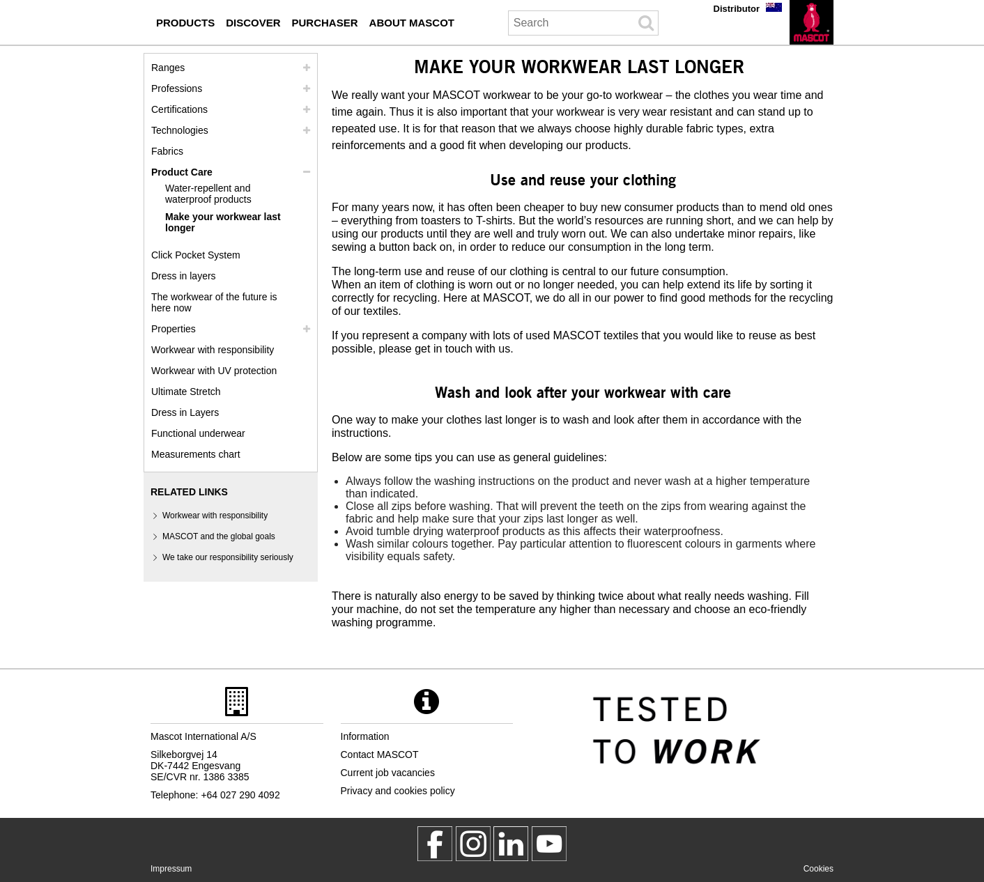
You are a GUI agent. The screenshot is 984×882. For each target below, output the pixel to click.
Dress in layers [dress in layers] (183, 275)
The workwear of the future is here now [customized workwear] (214, 302)
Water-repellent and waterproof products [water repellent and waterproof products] (208, 194)
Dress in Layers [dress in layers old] (185, 412)
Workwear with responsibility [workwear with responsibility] (212, 349)
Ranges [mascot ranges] (168, 67)
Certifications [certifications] (179, 109)
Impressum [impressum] (171, 869)
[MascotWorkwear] (434, 843)
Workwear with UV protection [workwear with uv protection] (214, 370)
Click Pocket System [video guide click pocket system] (195, 255)
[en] (811, 22)
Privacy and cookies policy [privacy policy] (398, 790)
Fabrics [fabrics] (167, 151)
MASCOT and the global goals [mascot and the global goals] (218, 536)
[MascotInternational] (549, 843)
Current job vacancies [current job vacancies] (388, 772)
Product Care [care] (182, 172)
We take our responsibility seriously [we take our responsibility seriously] (227, 557)
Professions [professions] (176, 88)
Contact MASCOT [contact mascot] (380, 754)
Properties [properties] (173, 328)
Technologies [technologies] (179, 130)
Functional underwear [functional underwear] (198, 433)
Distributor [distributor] (737, 8)
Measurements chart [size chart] (195, 454)
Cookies (818, 869)
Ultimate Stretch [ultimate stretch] (186, 391)
